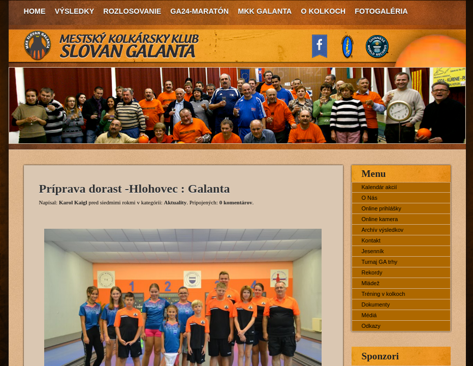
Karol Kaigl (73, 202)
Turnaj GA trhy (380, 262)
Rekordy (372, 272)
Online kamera (380, 219)
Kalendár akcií (379, 187)
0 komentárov (236, 202)
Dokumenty (376, 304)
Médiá (369, 315)
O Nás (369, 198)
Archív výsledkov (383, 230)
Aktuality (175, 202)
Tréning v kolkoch (383, 294)
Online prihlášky (381, 208)
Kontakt (371, 240)
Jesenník (373, 251)
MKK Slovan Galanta (112, 45)
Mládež (371, 283)
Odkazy (371, 326)
